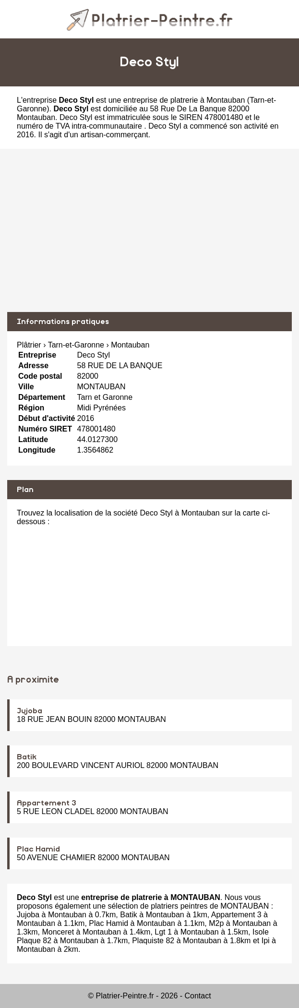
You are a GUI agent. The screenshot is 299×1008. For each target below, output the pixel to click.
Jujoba (29, 711)
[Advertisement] (149, 230)
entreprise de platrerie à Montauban (184, 100)
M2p (216, 923)
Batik (27, 757)
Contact (198, 996)
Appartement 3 (46, 803)
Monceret (58, 932)
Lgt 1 (163, 932)
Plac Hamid (38, 849)
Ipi (266, 940)
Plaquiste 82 (153, 940)
